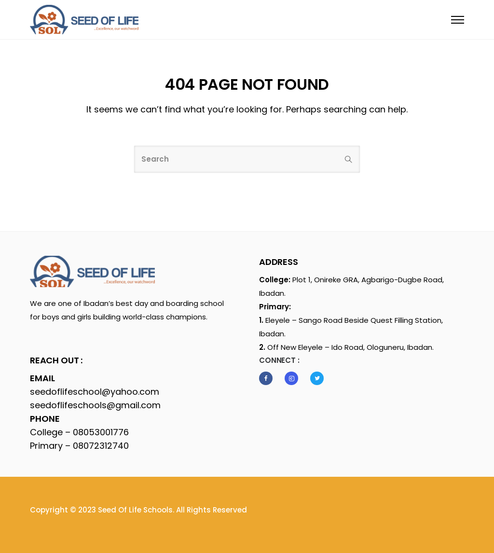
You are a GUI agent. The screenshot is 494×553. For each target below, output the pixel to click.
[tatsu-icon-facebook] (268, 378)
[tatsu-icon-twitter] (317, 378)
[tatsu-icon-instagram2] (294, 378)
